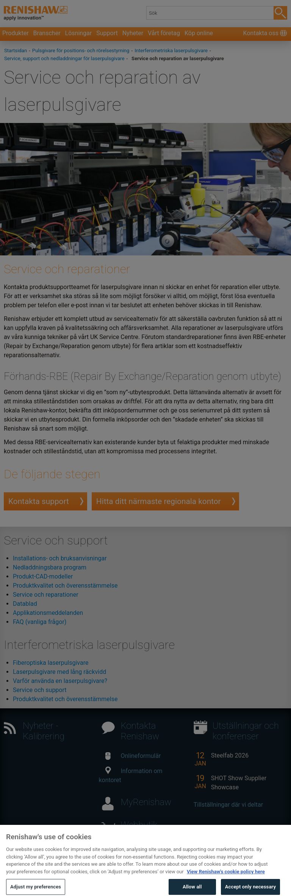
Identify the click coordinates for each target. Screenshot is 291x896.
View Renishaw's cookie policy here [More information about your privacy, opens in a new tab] (226, 879)
